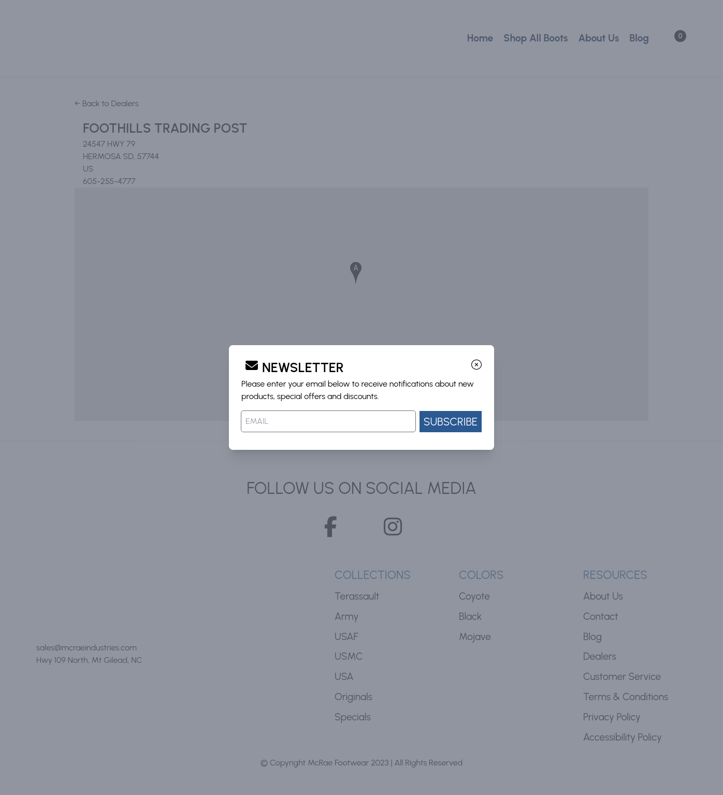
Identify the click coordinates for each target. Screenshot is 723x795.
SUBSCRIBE (451, 421)
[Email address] (328, 421)
